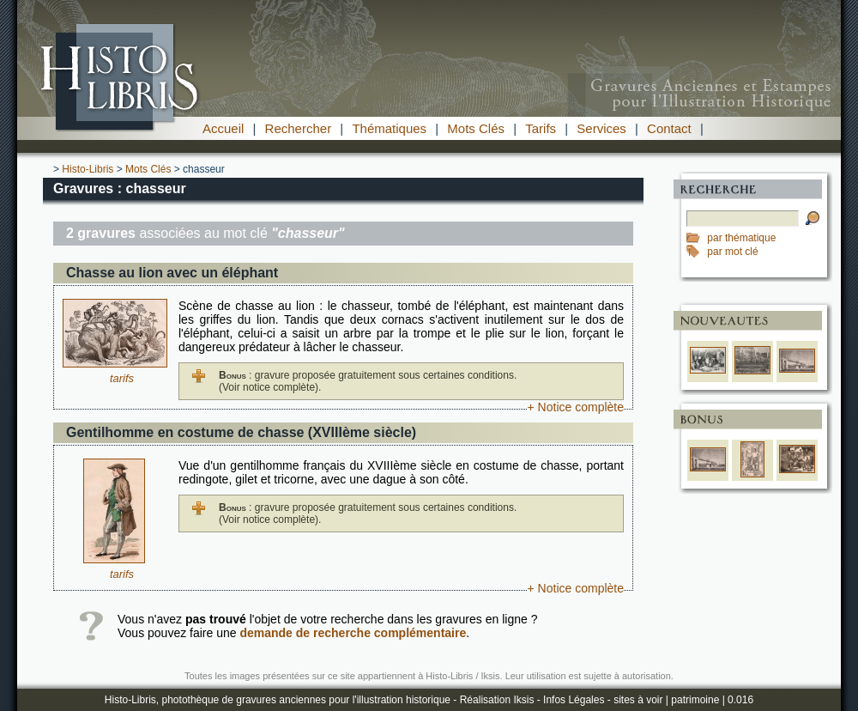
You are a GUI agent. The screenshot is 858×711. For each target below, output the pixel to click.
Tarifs (540, 128)
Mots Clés (476, 128)
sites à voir (637, 700)
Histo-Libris (87, 169)
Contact (669, 128)
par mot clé (732, 252)
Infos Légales (573, 700)
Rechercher (298, 128)
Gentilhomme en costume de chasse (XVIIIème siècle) (241, 432)
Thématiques (389, 128)
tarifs (122, 378)
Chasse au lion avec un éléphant (172, 272)
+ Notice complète (576, 407)
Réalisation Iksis (497, 700)
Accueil (223, 128)
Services (601, 128)
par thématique (741, 238)
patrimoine (695, 700)
